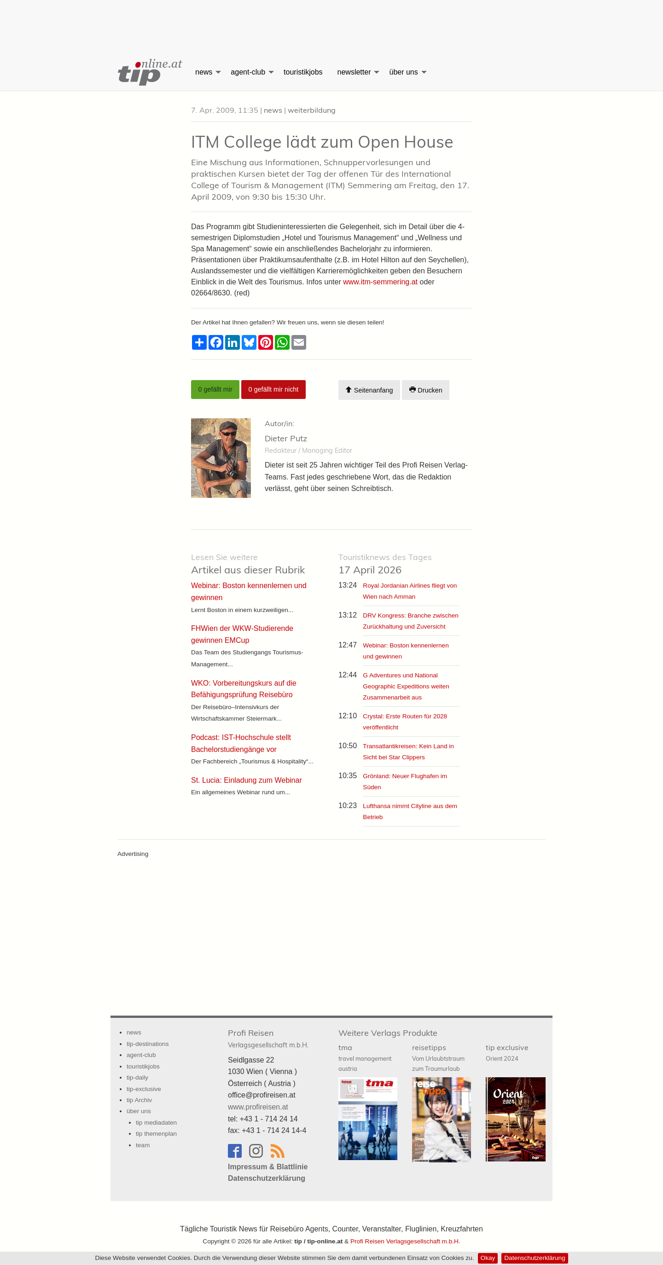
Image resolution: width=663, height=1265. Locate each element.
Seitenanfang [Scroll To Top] (369, 390)
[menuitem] (149, 72)
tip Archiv (139, 1100)
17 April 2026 (385, 564)
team (143, 1145)
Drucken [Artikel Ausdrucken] (425, 390)
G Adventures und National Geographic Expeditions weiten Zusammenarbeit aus (406, 686)
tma (364, 1057)
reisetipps (438, 1057)
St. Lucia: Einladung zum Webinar (246, 780)
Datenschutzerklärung (534, 1257)
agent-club (248, 72)
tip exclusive (507, 1052)
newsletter (354, 72)
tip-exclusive (144, 1089)
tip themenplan (156, 1133)
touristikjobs (303, 72)
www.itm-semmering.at (380, 282)
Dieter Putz (286, 438)
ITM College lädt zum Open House (322, 141)
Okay (488, 1257)
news (203, 72)
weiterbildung (312, 110)
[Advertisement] (331, 20)
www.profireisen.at (258, 1107)
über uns (403, 72)
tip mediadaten (156, 1122)
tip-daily (137, 1077)
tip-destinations (148, 1043)
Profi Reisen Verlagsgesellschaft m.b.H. (405, 1241)
